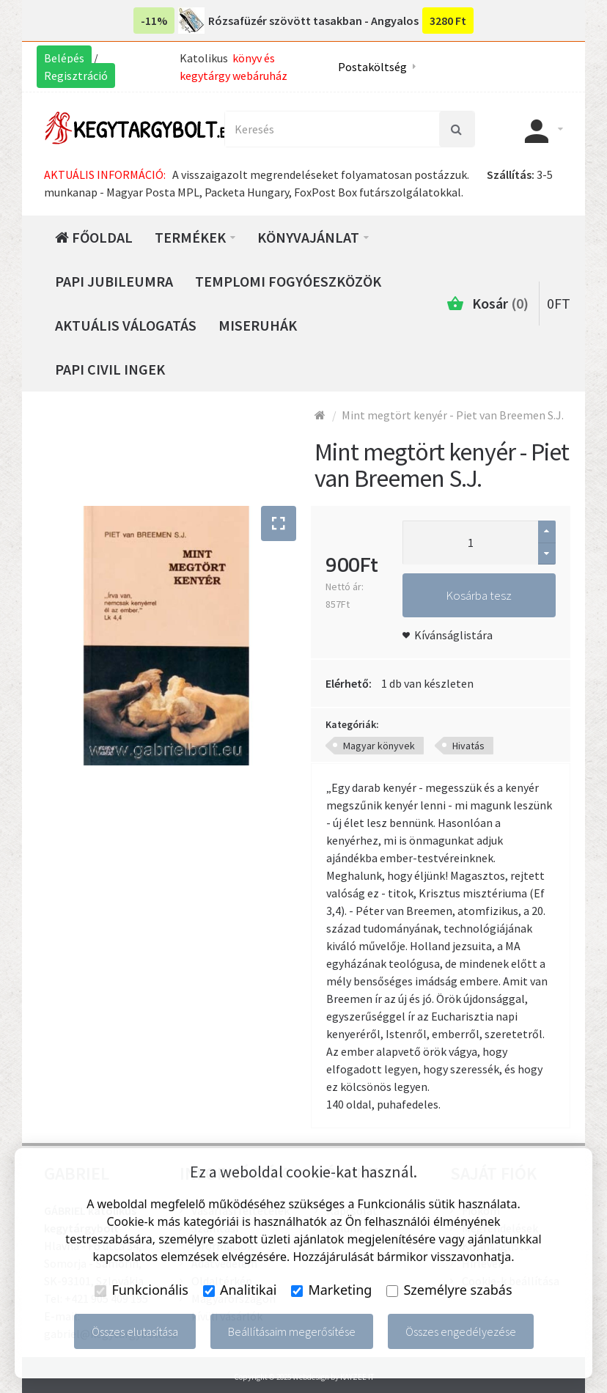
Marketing (331, 1289)
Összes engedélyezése (460, 1331)
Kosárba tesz (479, 595)
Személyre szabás (449, 1289)
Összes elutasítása (135, 1331)
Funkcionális (141, 1289)
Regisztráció (76, 75)
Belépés (64, 58)
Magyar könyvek (379, 745)
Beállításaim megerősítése (292, 1331)
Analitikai (240, 1289)
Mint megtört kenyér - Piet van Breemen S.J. (453, 415)
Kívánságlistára (453, 635)
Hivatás (468, 745)
